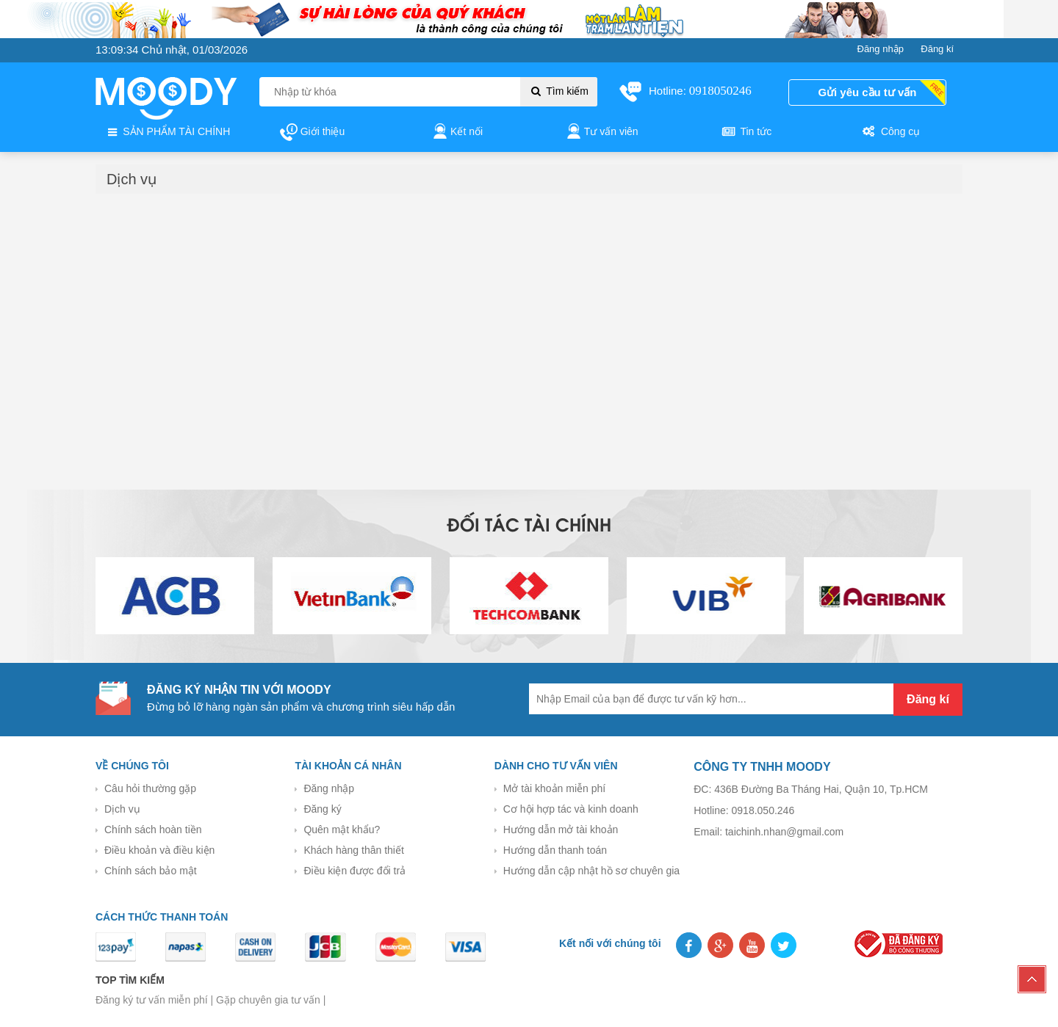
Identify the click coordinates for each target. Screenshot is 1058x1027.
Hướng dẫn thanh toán (555, 850)
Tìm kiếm (559, 91)
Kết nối (457, 132)
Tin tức (745, 132)
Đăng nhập (328, 788)
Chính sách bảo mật (150, 871)
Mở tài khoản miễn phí (554, 788)
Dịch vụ (122, 809)
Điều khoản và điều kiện (159, 850)
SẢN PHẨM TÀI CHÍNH (167, 132)
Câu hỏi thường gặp (150, 788)
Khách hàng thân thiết (353, 850)
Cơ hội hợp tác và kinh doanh (570, 809)
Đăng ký (322, 809)
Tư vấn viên (601, 132)
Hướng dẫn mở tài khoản (561, 829)
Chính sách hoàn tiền (153, 829)
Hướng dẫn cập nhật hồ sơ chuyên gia (591, 871)
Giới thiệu (312, 132)
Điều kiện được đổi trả (354, 871)
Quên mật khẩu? (341, 829)
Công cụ (890, 132)
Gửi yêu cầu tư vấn (867, 92)
